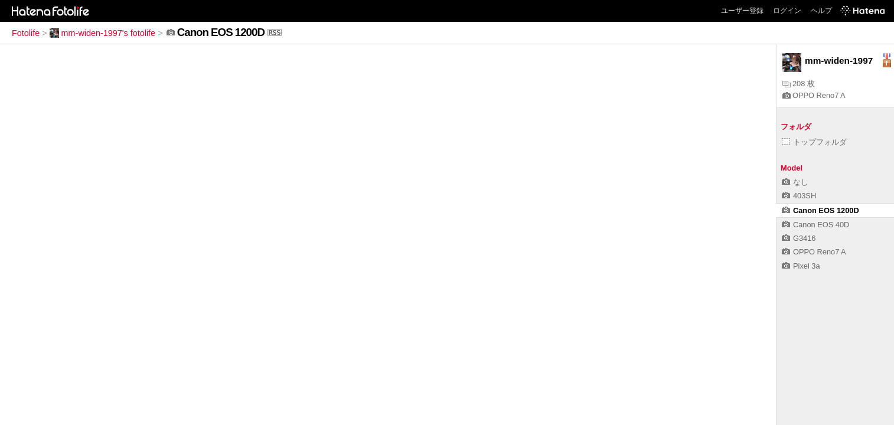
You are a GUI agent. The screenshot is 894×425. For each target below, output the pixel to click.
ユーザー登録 (742, 10)
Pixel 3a (801, 265)
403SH (799, 195)
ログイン (787, 10)
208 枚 (798, 83)
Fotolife (26, 33)
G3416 (798, 238)
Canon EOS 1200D (820, 210)
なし (795, 182)
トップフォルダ (814, 142)
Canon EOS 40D (815, 224)
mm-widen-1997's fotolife (103, 33)
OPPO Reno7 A (814, 95)
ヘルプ (821, 10)
